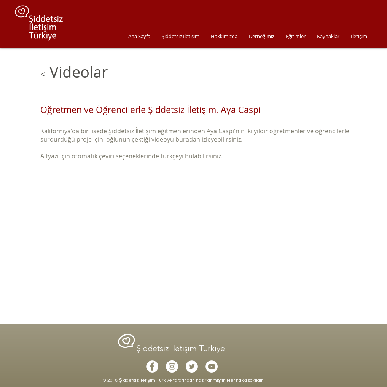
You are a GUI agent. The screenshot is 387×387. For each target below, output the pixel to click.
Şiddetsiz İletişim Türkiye (181, 348)
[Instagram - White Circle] (172, 366)
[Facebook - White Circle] (152, 366)
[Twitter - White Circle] (192, 366)
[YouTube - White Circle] (211, 366)
